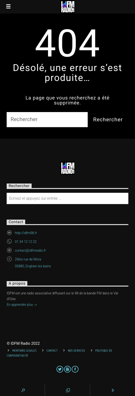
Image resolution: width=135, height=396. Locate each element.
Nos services (76, 350)
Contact (52, 350)
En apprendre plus (22, 305)
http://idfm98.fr (26, 233)
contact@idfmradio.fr (30, 250)
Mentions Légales (24, 350)
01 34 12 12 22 (26, 242)
